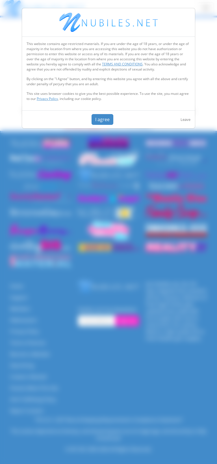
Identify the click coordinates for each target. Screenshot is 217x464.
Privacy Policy (47, 98)
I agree (102, 119)
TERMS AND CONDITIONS (122, 64)
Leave (185, 119)
